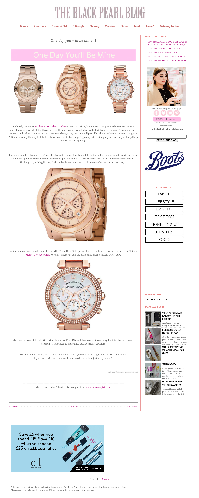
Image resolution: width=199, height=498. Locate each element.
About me (40, 26)
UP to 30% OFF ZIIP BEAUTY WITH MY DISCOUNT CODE (172, 383)
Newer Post (14, 406)
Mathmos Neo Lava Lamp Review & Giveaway (172, 331)
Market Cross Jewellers (38, 254)
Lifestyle (79, 26)
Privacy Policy (169, 26)
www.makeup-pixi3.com (98, 387)
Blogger (105, 479)
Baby (124, 26)
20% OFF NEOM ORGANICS (162, 52)
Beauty (94, 26)
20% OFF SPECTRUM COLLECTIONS (167, 56)
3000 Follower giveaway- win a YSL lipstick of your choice (173, 350)
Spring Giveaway (169, 364)
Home (24, 26)
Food (136, 26)
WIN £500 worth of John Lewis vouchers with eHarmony (172, 315)
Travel (150, 26)
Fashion (110, 26)
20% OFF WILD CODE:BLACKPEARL (167, 60)
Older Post (132, 406)
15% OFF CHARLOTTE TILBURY (165, 48)
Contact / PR (60, 26)
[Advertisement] (168, 268)
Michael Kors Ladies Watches (50, 126)
